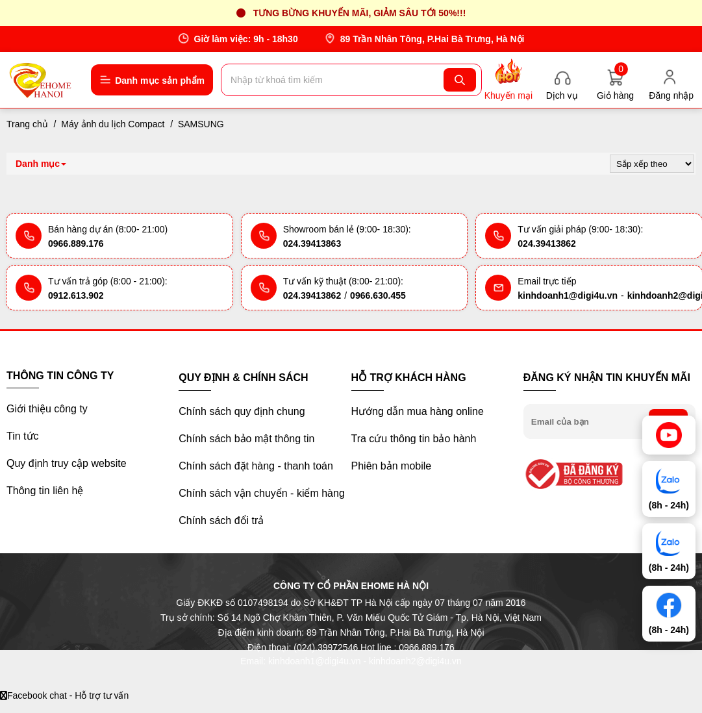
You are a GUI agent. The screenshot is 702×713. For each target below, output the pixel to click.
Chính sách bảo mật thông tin (246, 438)
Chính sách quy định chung (242, 411)
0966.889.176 (76, 243)
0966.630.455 (378, 295)
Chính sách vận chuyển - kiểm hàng (262, 493)
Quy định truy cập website (66, 463)
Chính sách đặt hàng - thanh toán (256, 465)
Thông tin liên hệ (44, 490)
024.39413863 (312, 243)
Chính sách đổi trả (221, 520)
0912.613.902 (76, 295)
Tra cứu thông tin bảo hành (414, 438)
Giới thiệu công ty (47, 408)
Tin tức (22, 436)
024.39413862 (547, 243)
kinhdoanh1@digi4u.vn (568, 295)
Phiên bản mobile (391, 465)
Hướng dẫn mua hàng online (417, 411)
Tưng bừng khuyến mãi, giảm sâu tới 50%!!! (359, 13)
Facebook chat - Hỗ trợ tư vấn (64, 695)
